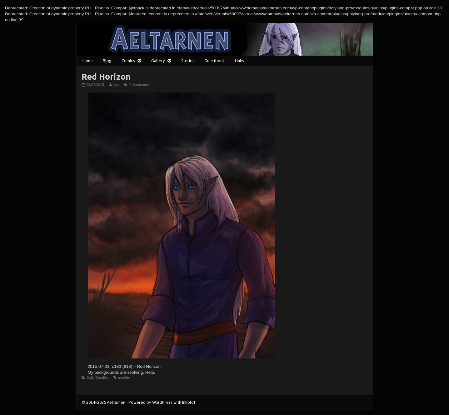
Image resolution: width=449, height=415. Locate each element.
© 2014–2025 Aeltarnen (103, 402)
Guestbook (214, 60)
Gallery (158, 60)
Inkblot (188, 402)
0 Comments (139, 85)
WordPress (162, 402)
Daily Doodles (97, 377)
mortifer (124, 377)
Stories (187, 60)
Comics (128, 60)
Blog (107, 60)
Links (239, 60)
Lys (116, 85)
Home (87, 60)
